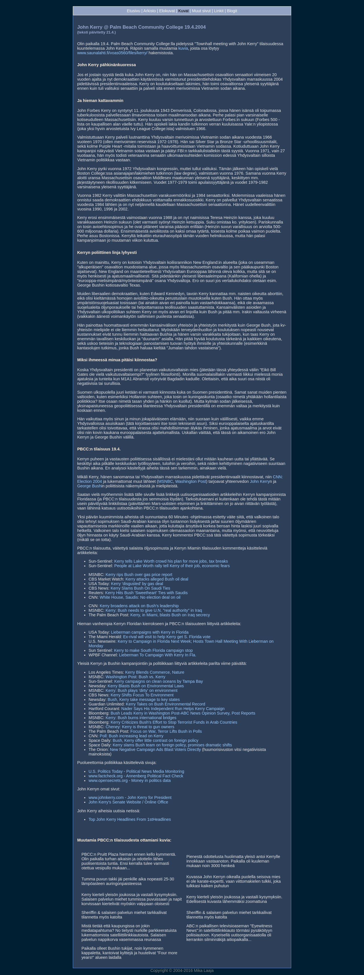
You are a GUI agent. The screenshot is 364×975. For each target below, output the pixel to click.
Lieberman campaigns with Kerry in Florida (150, 632)
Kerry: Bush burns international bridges (141, 717)
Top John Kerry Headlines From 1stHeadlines (129, 819)
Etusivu (133, 11)
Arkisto (149, 11)
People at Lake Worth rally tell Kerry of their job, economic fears (172, 565)
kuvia (183, 48)
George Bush (89, 486)
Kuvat (183, 11)
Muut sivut (201, 11)
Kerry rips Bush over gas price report (139, 574)
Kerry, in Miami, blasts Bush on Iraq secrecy (170, 615)
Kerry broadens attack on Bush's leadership (139, 606)
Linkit (219, 11)
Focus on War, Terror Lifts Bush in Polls (166, 731)
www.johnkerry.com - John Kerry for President (129, 797)
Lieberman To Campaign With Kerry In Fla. (158, 655)
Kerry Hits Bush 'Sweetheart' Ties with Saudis (146, 592)
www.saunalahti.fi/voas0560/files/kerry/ (112, 53)
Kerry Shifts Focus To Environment (142, 695)
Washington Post (190, 481)
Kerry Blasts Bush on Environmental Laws (146, 686)
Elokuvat (167, 11)
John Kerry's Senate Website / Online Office (128, 802)
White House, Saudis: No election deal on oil (140, 597)
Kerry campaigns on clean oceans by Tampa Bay (158, 681)
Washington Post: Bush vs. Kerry (135, 677)
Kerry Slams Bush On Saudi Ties (140, 588)
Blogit (232, 11)
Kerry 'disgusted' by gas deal (137, 583)
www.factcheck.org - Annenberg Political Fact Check (135, 776)
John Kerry (260, 481)
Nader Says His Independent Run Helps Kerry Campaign (173, 708)
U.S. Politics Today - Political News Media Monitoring (136, 771)
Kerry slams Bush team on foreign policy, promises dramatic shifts (172, 745)
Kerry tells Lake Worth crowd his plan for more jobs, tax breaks (171, 561)
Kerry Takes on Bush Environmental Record (165, 704)
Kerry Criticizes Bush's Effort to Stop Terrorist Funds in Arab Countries (174, 722)
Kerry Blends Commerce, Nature (154, 672)
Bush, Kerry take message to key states (144, 699)
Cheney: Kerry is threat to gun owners (140, 727)
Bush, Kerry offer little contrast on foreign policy (155, 740)
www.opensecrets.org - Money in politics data (129, 780)
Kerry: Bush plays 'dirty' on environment (141, 690)
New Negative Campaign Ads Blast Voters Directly (155, 749)
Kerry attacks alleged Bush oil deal (156, 579)
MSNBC (165, 481)
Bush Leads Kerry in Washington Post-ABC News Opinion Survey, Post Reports (183, 713)
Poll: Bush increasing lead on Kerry (132, 736)
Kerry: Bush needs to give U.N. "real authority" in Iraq (154, 610)
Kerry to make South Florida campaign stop (153, 650)
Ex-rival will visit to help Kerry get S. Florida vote (166, 636)
